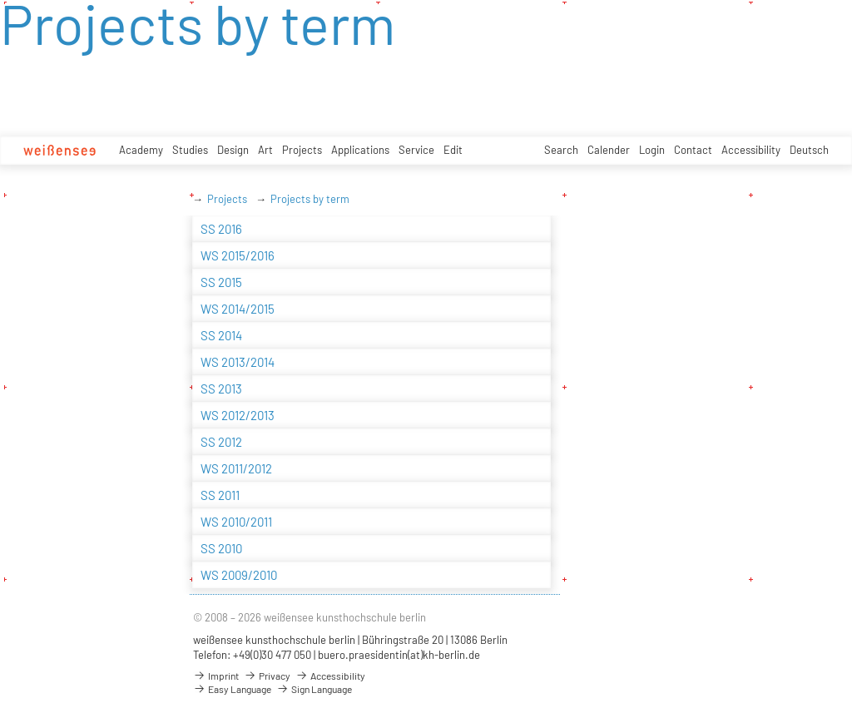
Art (265, 149)
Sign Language (314, 689)
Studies (190, 149)
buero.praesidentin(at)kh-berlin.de (399, 654)
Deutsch (809, 149)
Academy (141, 149)
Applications (360, 149)
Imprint (216, 675)
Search (561, 149)
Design (233, 149)
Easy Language (232, 689)
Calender (608, 149)
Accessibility (750, 149)
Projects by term (309, 198)
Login (652, 149)
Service (416, 149)
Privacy (267, 675)
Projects (302, 149)
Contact (693, 149)
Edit (453, 149)
